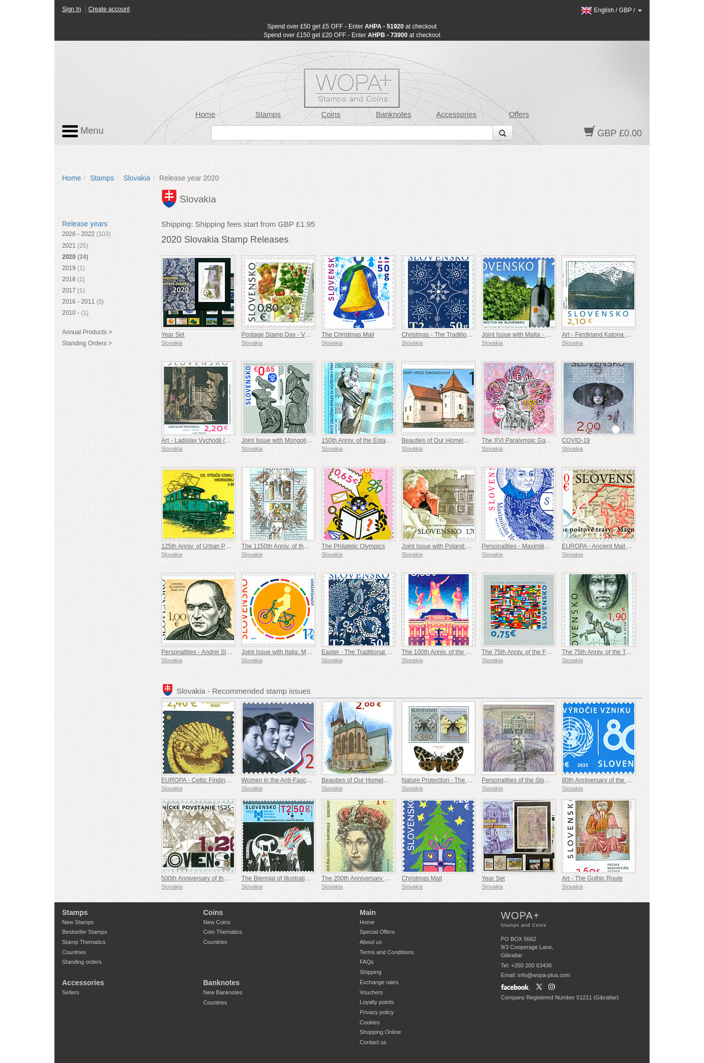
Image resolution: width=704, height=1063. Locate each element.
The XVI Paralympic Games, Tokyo (529, 440)
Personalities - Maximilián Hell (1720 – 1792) (542, 546)
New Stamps (78, 922)
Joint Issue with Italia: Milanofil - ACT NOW (299, 652)
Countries (74, 952)
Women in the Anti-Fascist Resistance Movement (307, 780)
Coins (331, 114)
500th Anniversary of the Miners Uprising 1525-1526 (231, 878)
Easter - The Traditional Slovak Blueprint (376, 652)
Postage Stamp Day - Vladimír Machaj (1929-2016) (310, 334)
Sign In (71, 9)
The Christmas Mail (347, 334)
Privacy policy (377, 1012)
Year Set (173, 334)
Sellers (70, 992)
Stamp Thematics (83, 942)
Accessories (456, 114)
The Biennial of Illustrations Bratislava (292, 878)
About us (371, 942)
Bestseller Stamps (84, 932)
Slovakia (136, 178)
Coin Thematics (222, 932)
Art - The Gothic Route (592, 878)
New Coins (216, 922)
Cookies (370, 1022)
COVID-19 (576, 440)
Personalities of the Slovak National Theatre (541, 780)
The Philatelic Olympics (353, 546)
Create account (109, 9)
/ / (611, 10)
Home (205, 114)
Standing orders (82, 962)
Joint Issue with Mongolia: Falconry (288, 440)
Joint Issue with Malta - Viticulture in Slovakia (542, 334)
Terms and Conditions (387, 952)
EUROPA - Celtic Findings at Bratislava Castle (223, 780)
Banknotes (393, 114)
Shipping (371, 972)
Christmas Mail (421, 878)
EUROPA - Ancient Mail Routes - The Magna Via (627, 546)
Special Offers (377, 932)
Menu (83, 131)
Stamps (268, 114)
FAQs (367, 962)
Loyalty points (377, 1002)
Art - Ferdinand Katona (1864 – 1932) (612, 334)
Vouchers (371, 992)
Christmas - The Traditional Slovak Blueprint (460, 334)
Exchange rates (379, 982)
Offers (519, 114)
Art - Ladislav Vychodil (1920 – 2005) (211, 440)
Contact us (373, 1042)
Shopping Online (380, 1032)
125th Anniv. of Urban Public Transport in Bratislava (230, 546)
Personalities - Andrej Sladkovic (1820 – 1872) (223, 652)
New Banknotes (223, 992)
